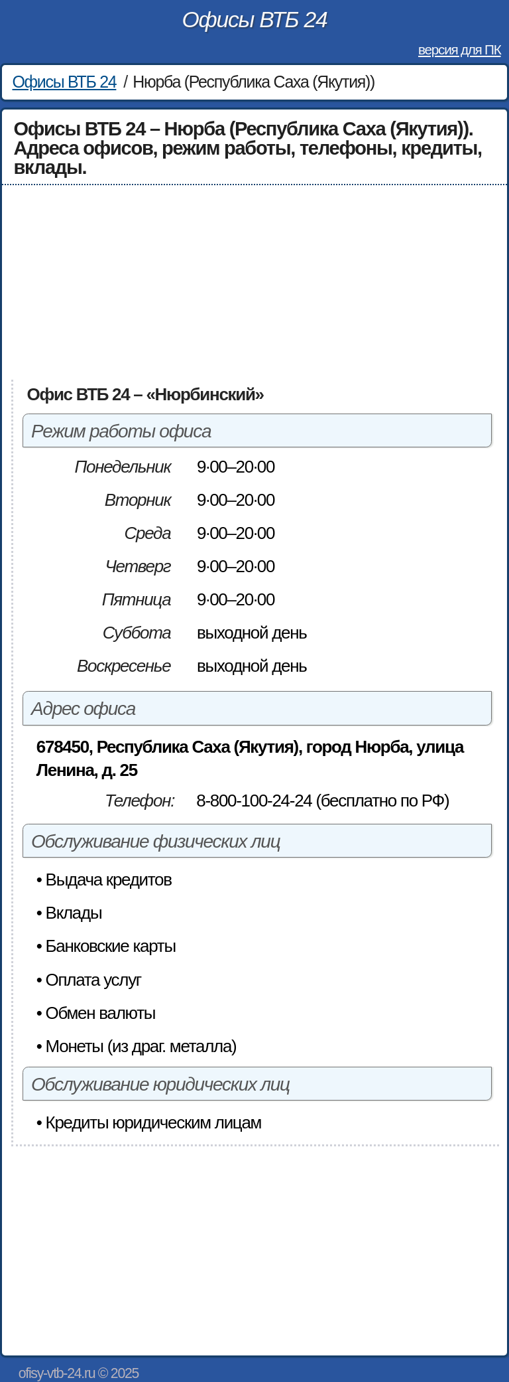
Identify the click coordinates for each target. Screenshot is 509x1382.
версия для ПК (459, 49)
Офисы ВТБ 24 (254, 19)
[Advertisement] (255, 283)
